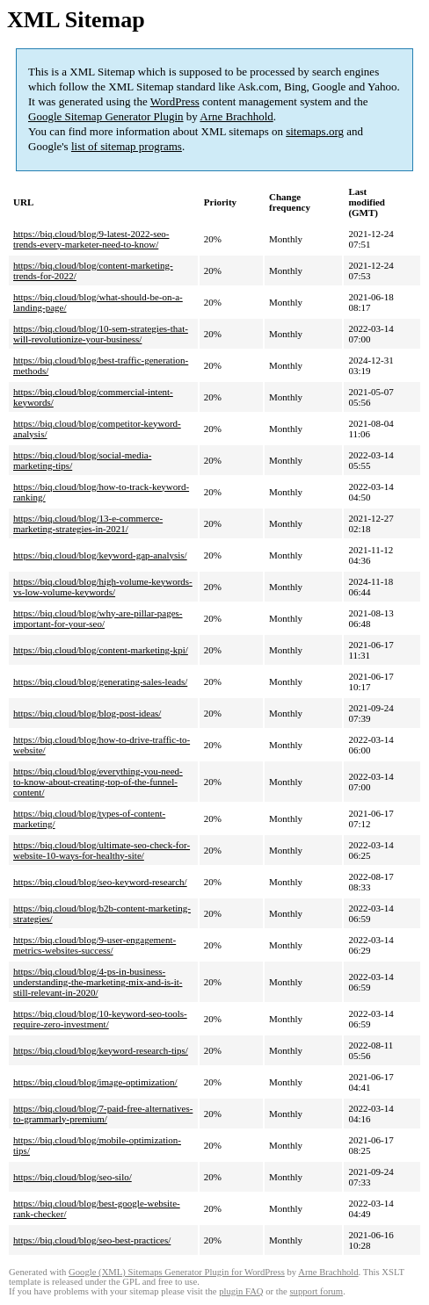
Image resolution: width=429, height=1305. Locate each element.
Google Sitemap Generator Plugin (106, 116)
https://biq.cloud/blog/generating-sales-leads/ (100, 681)
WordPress (175, 101)
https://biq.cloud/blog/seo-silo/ (72, 1177)
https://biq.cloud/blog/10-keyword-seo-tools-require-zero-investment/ (100, 1018)
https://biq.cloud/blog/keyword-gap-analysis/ (100, 555)
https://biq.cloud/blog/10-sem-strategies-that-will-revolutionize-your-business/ (100, 333)
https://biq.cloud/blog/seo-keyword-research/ (100, 881)
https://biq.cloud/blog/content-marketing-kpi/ (100, 650)
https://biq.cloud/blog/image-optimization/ (95, 1082)
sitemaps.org (315, 131)
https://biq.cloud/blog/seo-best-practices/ (92, 1240)
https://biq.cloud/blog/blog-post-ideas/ (87, 713)
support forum (316, 1291)
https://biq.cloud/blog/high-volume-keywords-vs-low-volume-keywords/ (103, 586)
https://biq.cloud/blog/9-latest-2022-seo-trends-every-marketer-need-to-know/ (91, 238)
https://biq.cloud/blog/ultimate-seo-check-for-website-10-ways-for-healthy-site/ (101, 850)
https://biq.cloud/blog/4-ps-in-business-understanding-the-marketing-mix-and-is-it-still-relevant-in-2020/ (97, 982)
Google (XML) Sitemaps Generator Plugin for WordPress (177, 1272)
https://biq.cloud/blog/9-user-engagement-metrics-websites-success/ (94, 944)
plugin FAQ (241, 1291)
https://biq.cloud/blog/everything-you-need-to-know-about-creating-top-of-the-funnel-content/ (98, 781)
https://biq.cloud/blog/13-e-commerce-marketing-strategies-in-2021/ (88, 523)
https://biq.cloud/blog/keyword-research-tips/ (100, 1050)
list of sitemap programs (126, 146)
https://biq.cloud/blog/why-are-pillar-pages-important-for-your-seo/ (98, 618)
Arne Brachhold (236, 116)
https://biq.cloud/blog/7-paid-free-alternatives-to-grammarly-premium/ (103, 1113)
